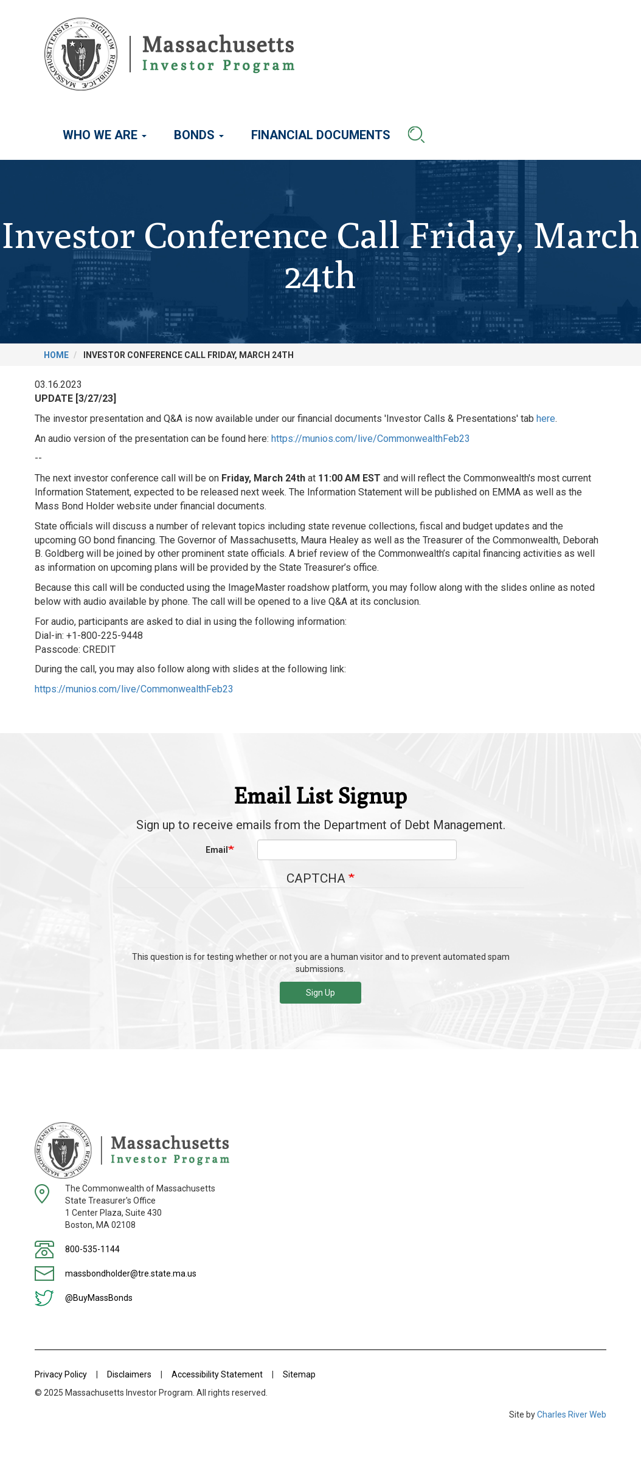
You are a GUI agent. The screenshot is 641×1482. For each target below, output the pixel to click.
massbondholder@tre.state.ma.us (130, 1273)
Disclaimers (129, 1374)
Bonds (199, 135)
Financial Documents (320, 135)
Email (217, 850)
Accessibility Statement (217, 1374)
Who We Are (105, 135)
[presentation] (320, 924)
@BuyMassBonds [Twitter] (99, 1298)
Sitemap (299, 1374)
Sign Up (320, 993)
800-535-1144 (92, 1249)
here (545, 418)
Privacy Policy (61, 1374)
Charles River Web (571, 1414)
